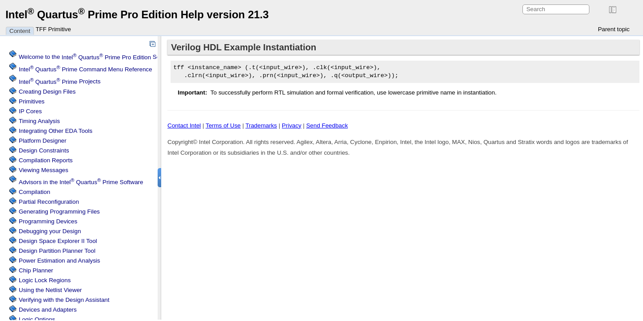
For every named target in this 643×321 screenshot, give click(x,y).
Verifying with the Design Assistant (64, 299)
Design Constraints (44, 150)
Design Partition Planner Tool (57, 250)
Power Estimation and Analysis (59, 260)
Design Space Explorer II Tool (58, 241)
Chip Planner (36, 270)
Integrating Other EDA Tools (55, 131)
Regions (45, 280)
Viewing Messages (43, 170)
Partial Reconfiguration (49, 201)
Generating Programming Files (59, 211)
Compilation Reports (46, 160)
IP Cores (30, 111)
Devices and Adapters (48, 309)
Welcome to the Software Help (104, 57)
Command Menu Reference (85, 69)
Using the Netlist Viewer (50, 290)
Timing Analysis (39, 121)
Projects (59, 81)
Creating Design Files (47, 91)
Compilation (34, 192)
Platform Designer (43, 140)
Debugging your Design (50, 231)
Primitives (32, 101)
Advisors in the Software (81, 182)
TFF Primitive (53, 29)
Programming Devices (48, 221)
